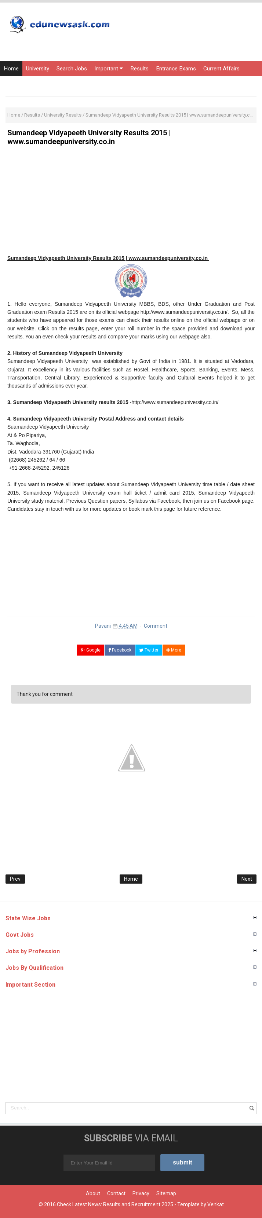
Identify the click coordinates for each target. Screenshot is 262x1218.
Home (11, 68)
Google (91, 650)
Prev (15, 879)
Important (108, 68)
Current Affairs (221, 68)
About (93, 1193)
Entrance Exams (176, 68)
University (37, 68)
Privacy (140, 1193)
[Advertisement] (131, 202)
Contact (116, 1193)
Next (246, 879)
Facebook (119, 650)
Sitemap (166, 1193)
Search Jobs (72, 68)
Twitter (149, 650)
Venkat (215, 1204)
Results (139, 68)
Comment (155, 626)
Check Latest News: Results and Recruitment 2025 (115, 1204)
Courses (14, 83)
